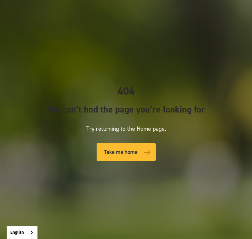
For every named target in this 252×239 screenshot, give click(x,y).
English (17, 232)
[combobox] (22, 232)
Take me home (120, 152)
